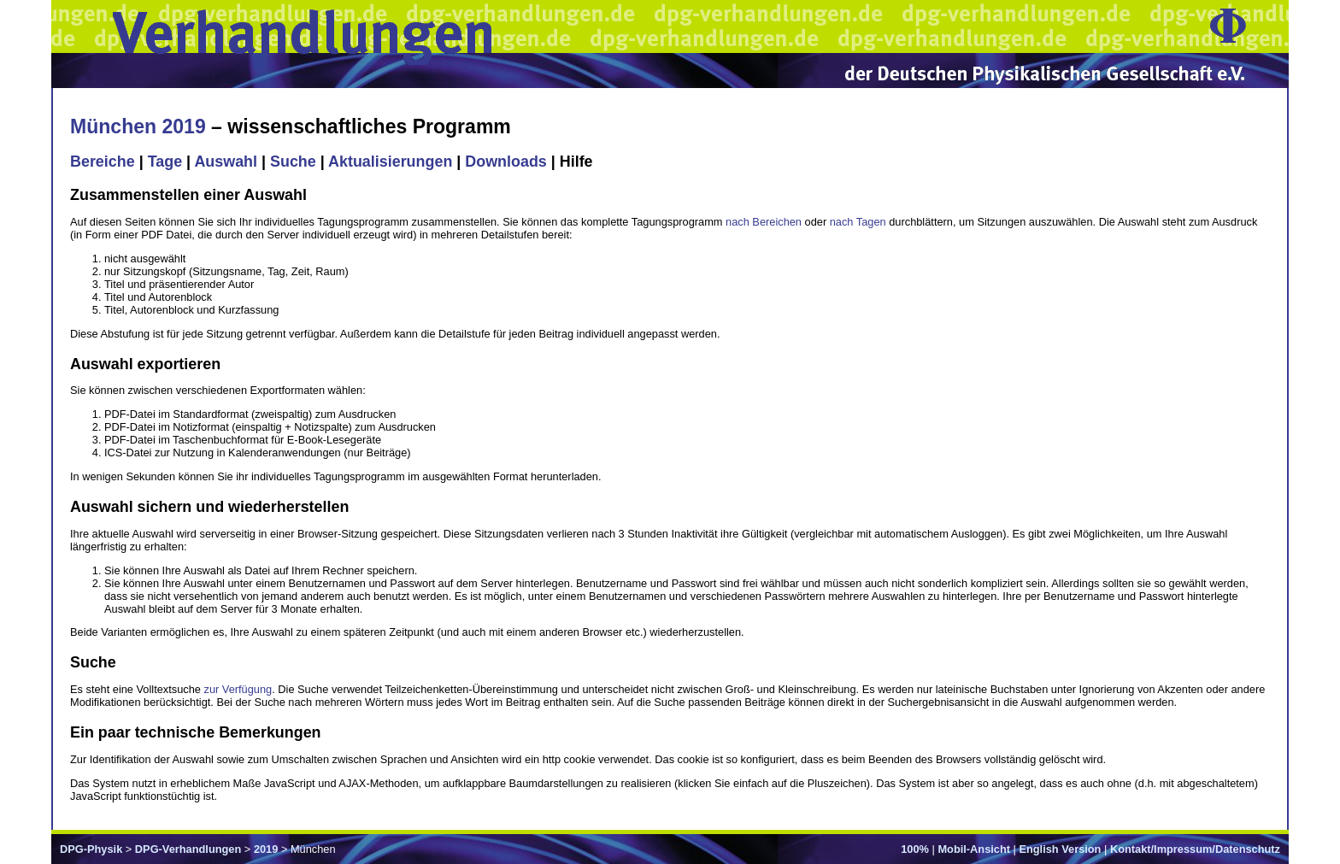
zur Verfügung (238, 689)
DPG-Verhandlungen (188, 849)
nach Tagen (858, 221)
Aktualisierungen (390, 161)
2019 (266, 849)
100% (915, 849)
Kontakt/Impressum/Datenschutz (1195, 849)
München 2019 (138, 126)
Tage (165, 161)
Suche (293, 161)
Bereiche (102, 161)
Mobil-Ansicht (973, 849)
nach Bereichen (764, 221)
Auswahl (225, 161)
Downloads (506, 161)
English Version (1060, 849)
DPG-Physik (91, 849)
